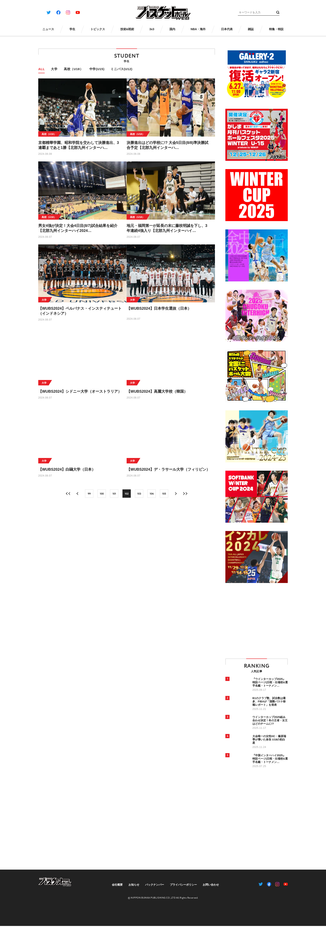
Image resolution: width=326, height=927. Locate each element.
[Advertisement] (260, 620)
